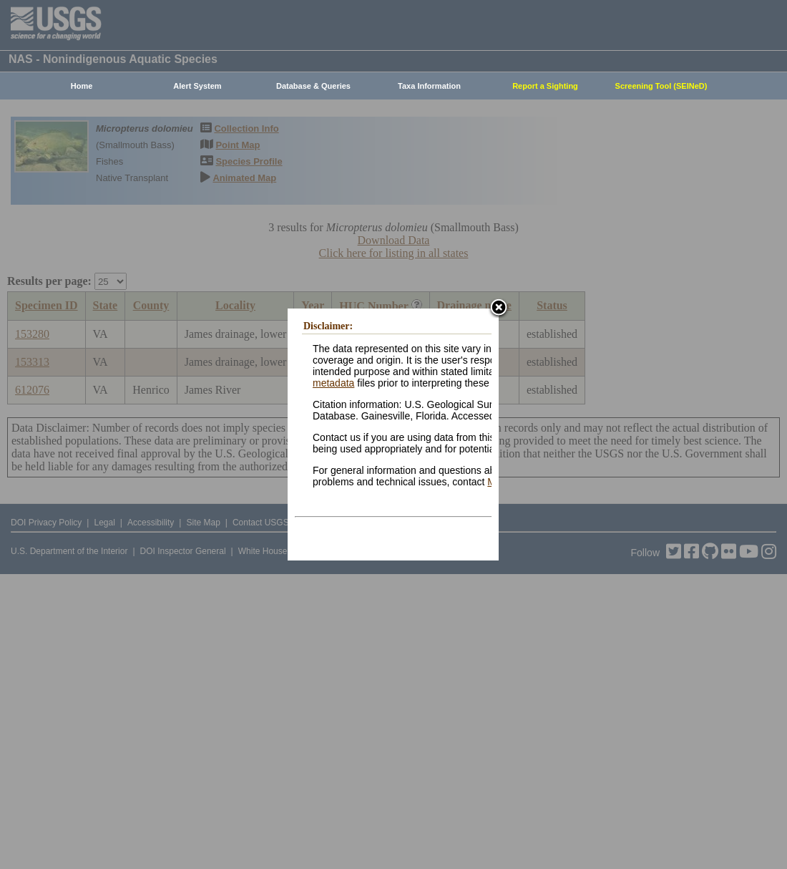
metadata (333, 383)
